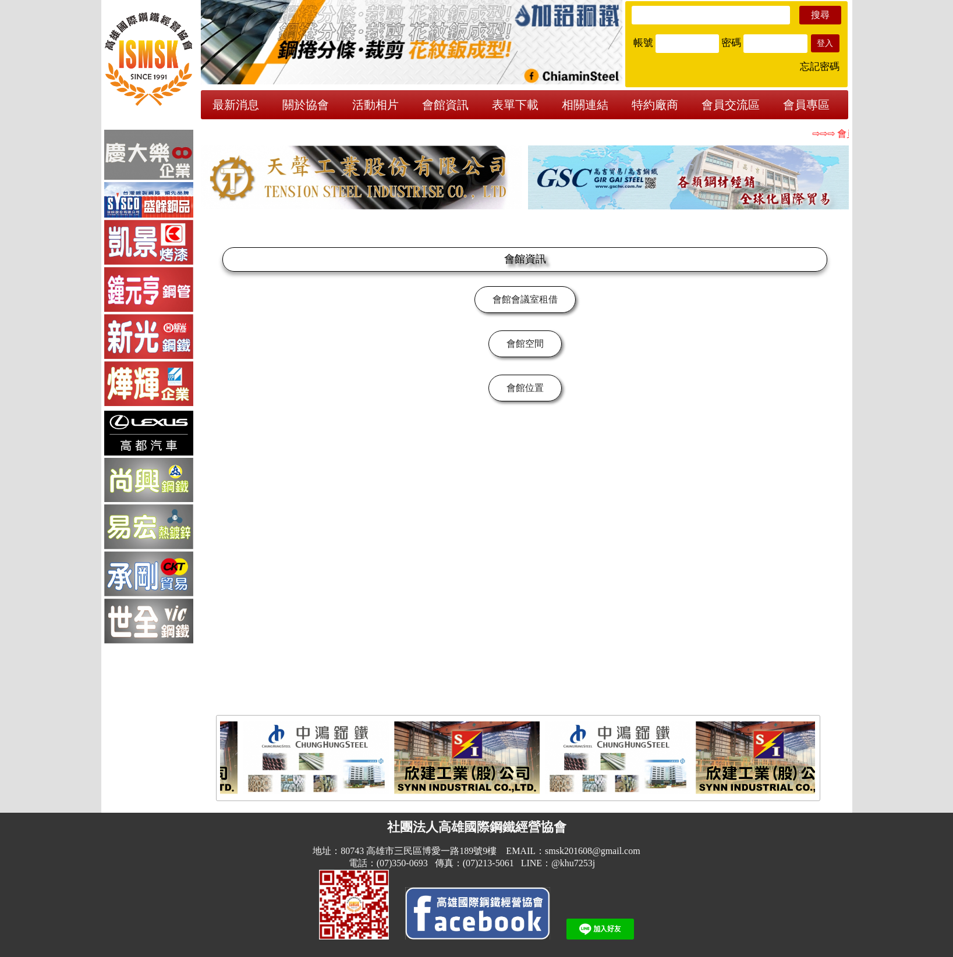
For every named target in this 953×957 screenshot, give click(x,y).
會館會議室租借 (525, 299)
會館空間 (525, 343)
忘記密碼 (819, 66)
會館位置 (525, 388)
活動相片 (375, 104)
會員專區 (806, 104)
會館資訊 (445, 104)
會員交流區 (731, 104)
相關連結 (585, 104)
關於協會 (305, 104)
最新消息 (235, 104)
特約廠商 (655, 104)
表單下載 (515, 104)
